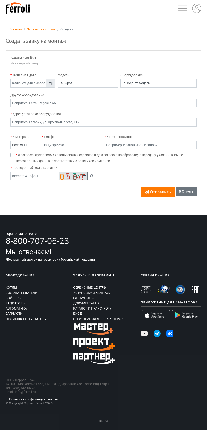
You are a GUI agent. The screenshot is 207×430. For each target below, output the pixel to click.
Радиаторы (15, 303)
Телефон (50, 137)
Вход (77, 313)
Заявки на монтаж (41, 29)
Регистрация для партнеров (98, 319)
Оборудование (131, 75)
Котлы (11, 287)
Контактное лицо (119, 137)
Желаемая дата (24, 75)
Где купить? (83, 298)
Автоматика (16, 308)
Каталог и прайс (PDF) (92, 308)
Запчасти (14, 313)
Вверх (103, 421)
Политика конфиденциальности (32, 399)
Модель (63, 75)
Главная (15, 29)
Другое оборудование (27, 95)
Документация (86, 303)
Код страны (21, 137)
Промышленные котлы (26, 319)
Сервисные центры (90, 287)
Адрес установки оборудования (36, 114)
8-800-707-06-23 (37, 241)
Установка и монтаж (91, 293)
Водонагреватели (21, 293)
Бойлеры (13, 298)
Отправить (158, 192)
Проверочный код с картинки (34, 168)
